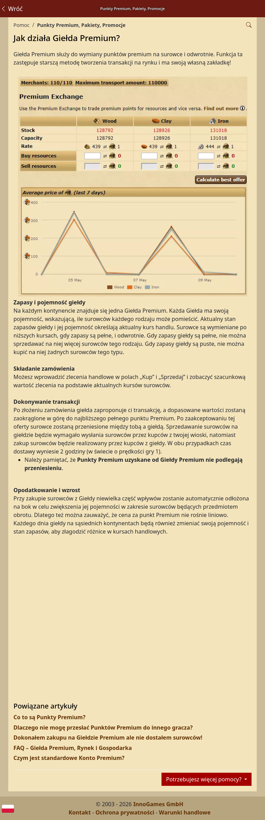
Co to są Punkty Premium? (49, 717)
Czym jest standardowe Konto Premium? (69, 758)
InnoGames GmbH (158, 804)
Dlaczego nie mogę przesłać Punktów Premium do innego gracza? (103, 727)
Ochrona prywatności (125, 812)
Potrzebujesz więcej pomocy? (204, 779)
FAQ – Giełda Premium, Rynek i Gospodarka (72, 748)
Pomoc (21, 25)
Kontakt (80, 812)
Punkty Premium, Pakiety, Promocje (81, 25)
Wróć (11, 8)
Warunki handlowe (185, 812)
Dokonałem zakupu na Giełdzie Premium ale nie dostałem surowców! (107, 737)
